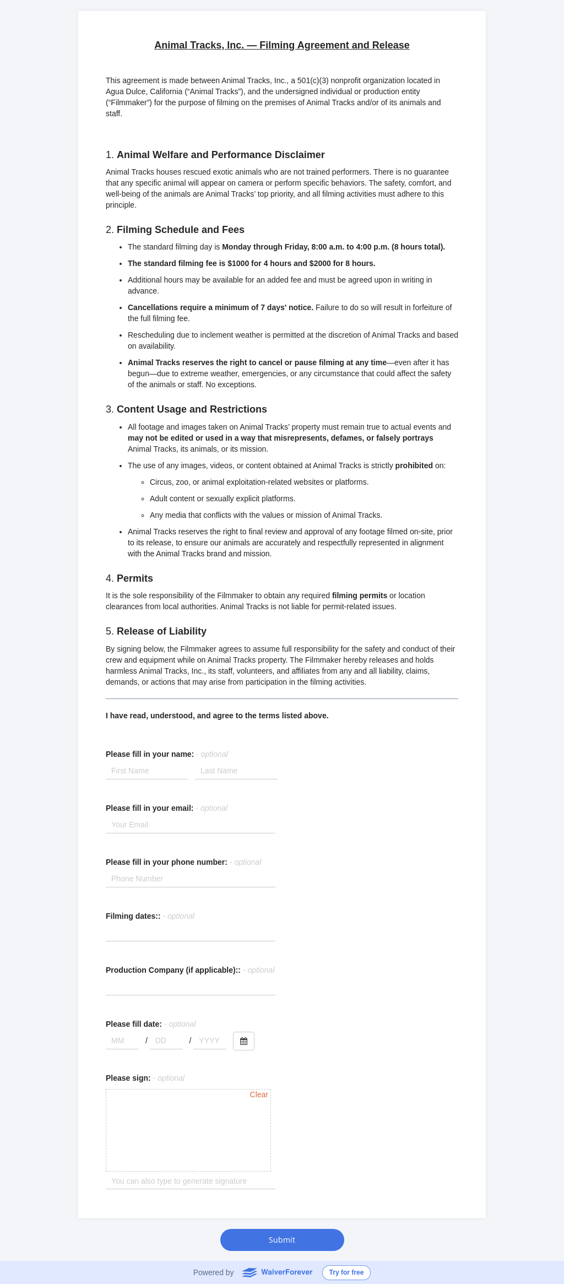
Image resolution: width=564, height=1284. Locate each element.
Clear (259, 1094)
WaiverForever (277, 1271)
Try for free (346, 1272)
